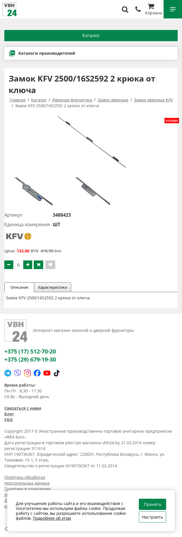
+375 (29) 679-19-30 (30, 359)
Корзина (153, 10)
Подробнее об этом (52, 518)
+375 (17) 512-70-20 (30, 351)
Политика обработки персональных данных (27, 480)
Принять (152, 504)
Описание (19, 287)
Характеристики (52, 287)
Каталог (91, 35)
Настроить (152, 517)
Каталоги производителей (42, 53)
